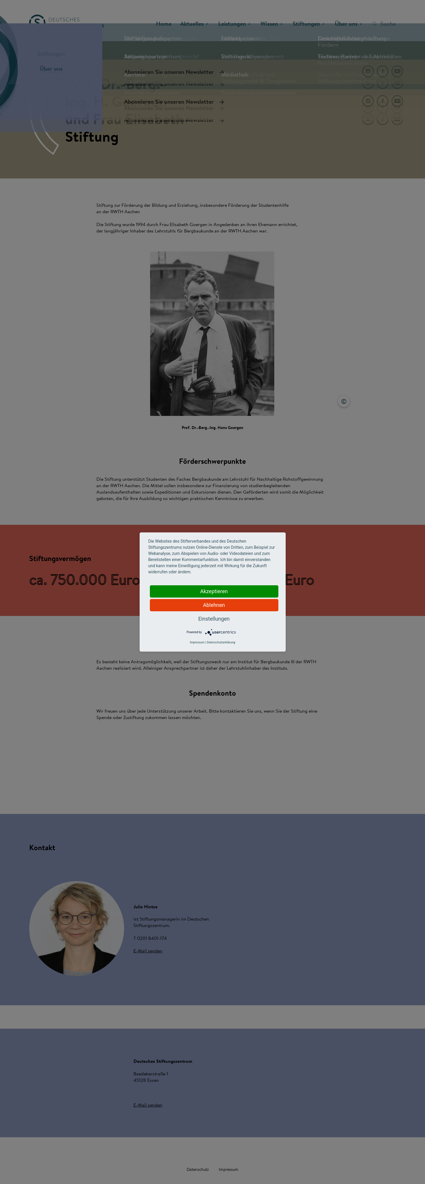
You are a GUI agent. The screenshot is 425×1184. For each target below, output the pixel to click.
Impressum (197, 642)
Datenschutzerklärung (221, 642)
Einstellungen (214, 619)
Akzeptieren (214, 591)
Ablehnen (214, 605)
